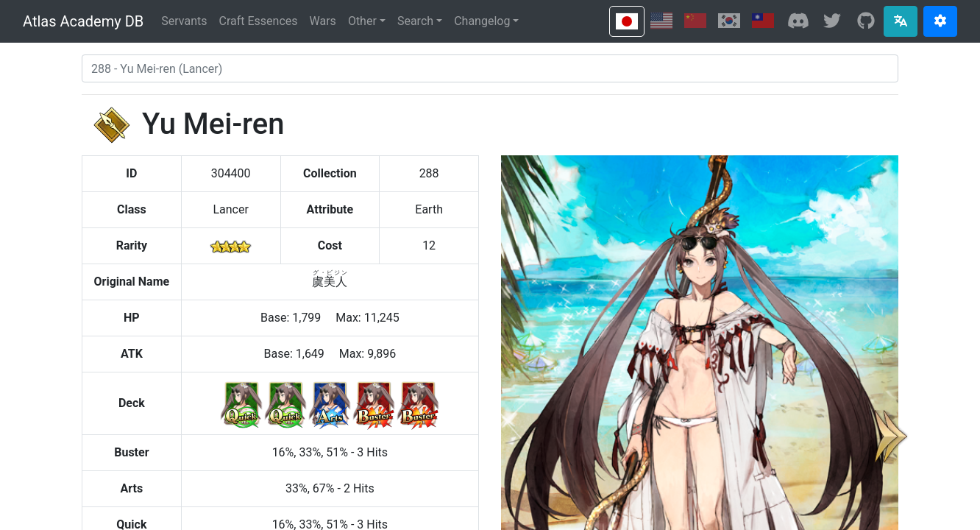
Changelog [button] (482, 21)
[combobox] (490, 68)
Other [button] (362, 21)
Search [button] (415, 21)
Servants (184, 21)
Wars (323, 21)
